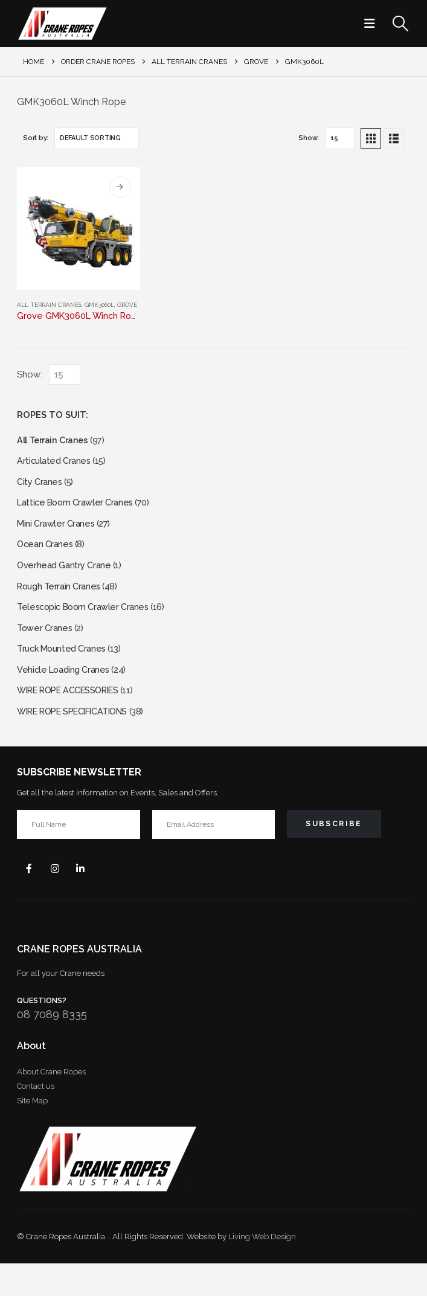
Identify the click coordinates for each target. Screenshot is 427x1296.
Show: (308, 138)
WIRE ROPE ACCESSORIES (75, 716)
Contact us (35, 1118)
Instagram (59, 899)
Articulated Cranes (56, 464)
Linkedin (88, 899)
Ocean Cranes (47, 556)
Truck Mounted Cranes (65, 670)
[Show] (340, 138)
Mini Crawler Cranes (58, 533)
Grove (127, 304)
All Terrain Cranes (49, 304)
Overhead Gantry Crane (67, 579)
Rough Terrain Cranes (62, 602)
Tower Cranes (46, 647)
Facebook (30, 899)
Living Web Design (262, 1269)
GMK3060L (99, 304)
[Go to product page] (78, 228)
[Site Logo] (62, 23)
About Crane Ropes (51, 1104)
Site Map (32, 1133)
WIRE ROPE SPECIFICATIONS (81, 739)
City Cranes (41, 487)
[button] (373, 23)
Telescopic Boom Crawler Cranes (88, 624)
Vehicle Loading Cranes (67, 693)
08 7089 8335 (52, 1047)
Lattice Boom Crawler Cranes (79, 510)
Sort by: (35, 138)
